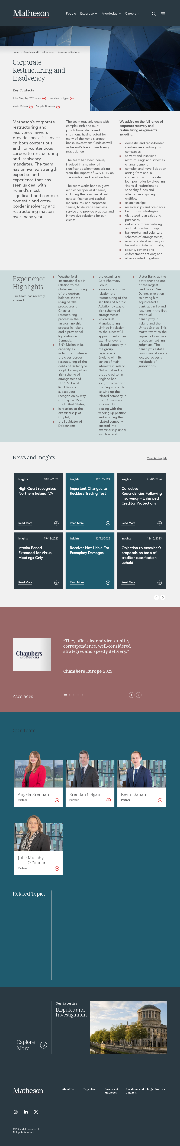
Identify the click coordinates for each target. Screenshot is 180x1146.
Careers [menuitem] (132, 13)
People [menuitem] (71, 13)
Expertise (89, 1089)
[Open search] (154, 13)
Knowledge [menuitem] (111, 13)
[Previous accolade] (131, 695)
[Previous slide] (156, 597)
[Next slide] (163, 597)
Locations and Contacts (135, 1090)
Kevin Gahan (23, 106)
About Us (68, 1089)
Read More (38, 523)
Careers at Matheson (111, 1090)
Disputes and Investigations (38, 52)
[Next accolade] (139, 695)
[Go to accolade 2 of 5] (70, 695)
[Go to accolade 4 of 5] (78, 695)
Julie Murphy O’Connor (29, 98)
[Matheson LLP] (31, 13)
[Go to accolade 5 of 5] (82, 695)
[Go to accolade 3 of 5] (74, 695)
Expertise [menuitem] (88, 13)
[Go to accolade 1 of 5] (65, 695)
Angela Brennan (48, 106)
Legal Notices (156, 1089)
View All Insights (157, 458)
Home (16, 52)
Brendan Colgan (61, 98)
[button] (163, 13)
